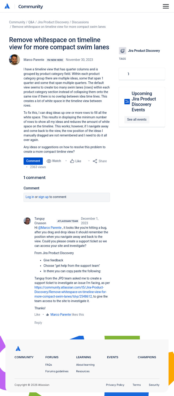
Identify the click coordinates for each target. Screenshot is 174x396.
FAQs (48, 364)
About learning (85, 364)
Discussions (80, 22)
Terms (137, 384)
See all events (136, 119)
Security (154, 384)
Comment (33, 161)
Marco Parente (34, 60)
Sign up (44, 197)
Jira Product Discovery (53, 22)
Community (30, 6)
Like (37, 314)
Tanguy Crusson (40, 221)
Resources (82, 371)
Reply (38, 322)
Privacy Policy (115, 384)
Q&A (31, 22)
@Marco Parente (50, 227)
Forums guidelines (56, 371)
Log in (30, 197)
